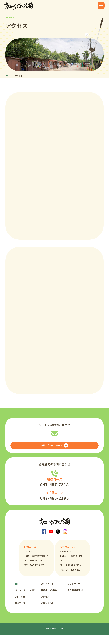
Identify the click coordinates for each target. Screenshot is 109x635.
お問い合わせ (47, 603)
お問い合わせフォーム (54, 445)
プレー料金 (20, 596)
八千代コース (47, 583)
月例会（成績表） (49, 590)
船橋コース (20, 603)
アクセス (45, 596)
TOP (7, 76)
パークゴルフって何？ (25, 590)
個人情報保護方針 (75, 590)
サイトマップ (73, 583)
